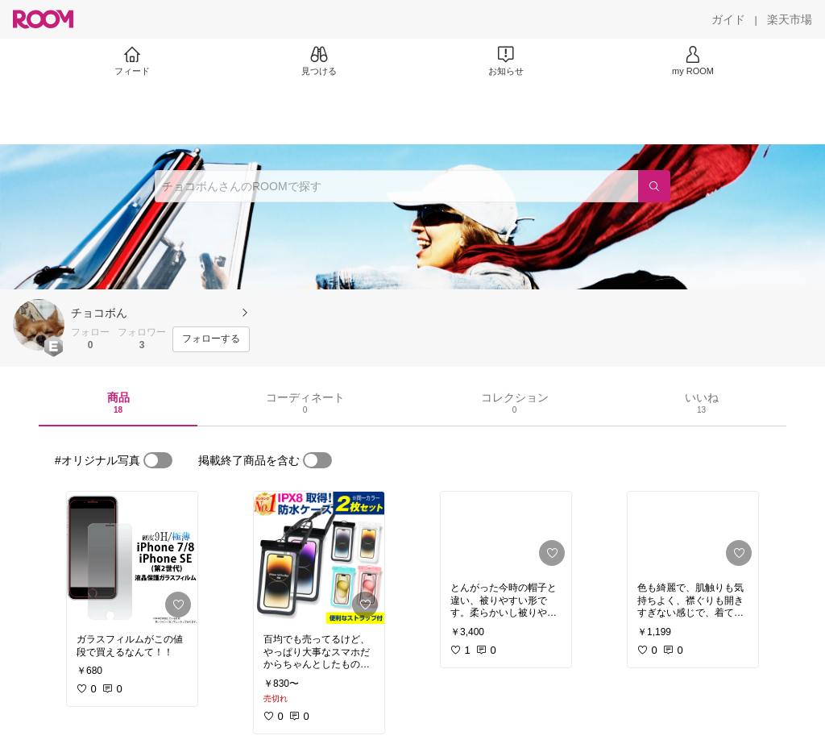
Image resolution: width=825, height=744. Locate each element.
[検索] (654, 186)
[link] (132, 558)
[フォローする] (211, 339)
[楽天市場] (789, 19)
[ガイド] (728, 19)
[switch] (157, 460)
